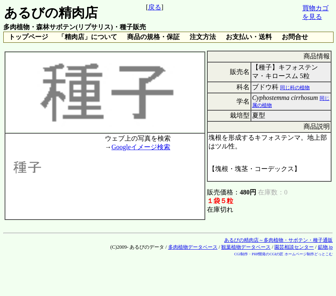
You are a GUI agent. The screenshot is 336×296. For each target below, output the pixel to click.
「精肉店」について (87, 36)
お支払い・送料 (249, 36)
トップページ (28, 36)
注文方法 (203, 36)
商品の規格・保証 (153, 36)
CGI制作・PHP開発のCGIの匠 (258, 254)
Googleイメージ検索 (140, 146)
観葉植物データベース (246, 247)
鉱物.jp (325, 247)
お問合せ (295, 36)
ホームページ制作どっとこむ (309, 254)
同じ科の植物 (295, 87)
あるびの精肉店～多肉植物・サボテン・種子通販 (278, 240)
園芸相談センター (294, 247)
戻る (154, 7)
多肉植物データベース (193, 247)
